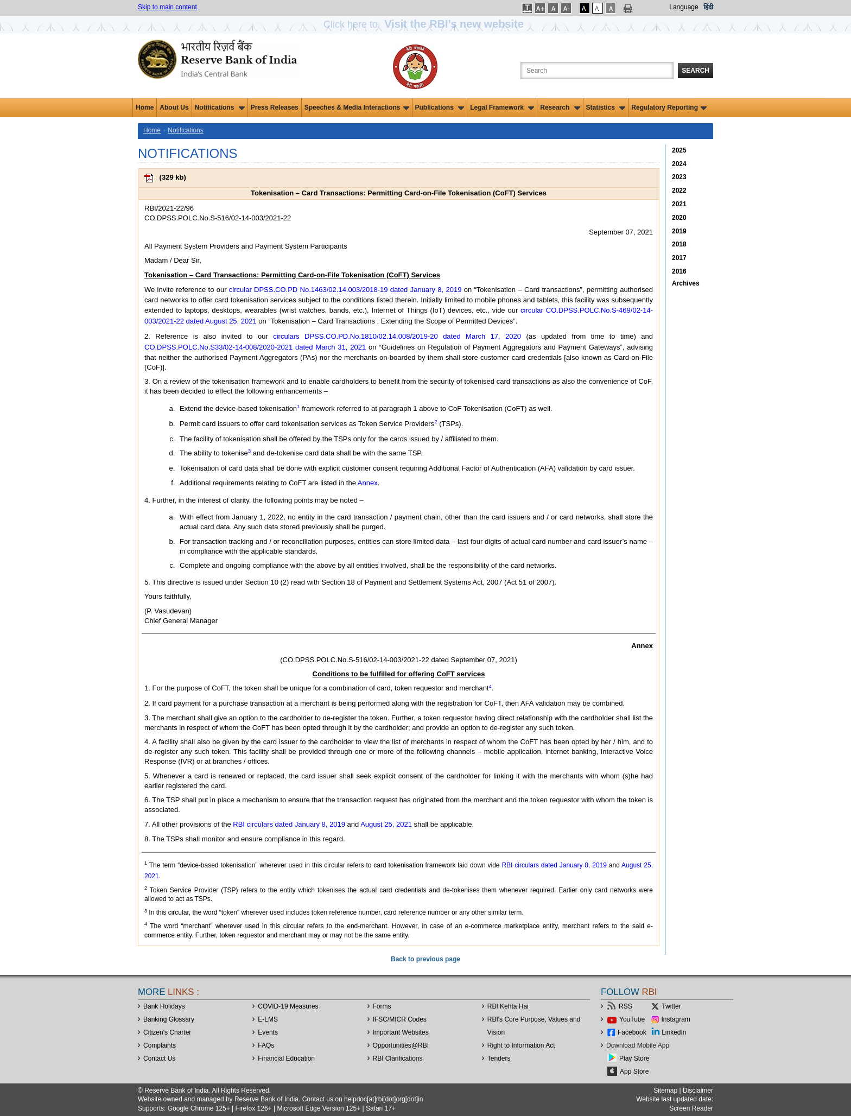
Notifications (220, 107)
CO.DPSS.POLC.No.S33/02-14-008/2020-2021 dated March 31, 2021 (255, 347)
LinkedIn (674, 1032)
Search (695, 70)
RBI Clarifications (398, 1058)
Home (145, 107)
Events (268, 1032)
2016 (679, 271)
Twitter (671, 1006)
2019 (679, 231)
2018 (679, 244)
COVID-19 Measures (288, 1006)
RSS (625, 1006)
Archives (686, 283)
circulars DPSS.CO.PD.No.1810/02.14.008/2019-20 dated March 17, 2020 (397, 336)
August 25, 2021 (386, 824)
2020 (679, 217)
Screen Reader (691, 1108)
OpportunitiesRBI (401, 1045)
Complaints (159, 1045)
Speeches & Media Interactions (356, 107)
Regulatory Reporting (669, 107)
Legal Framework (502, 107)
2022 (679, 190)
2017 (679, 258)
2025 (679, 150)
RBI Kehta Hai (508, 1006)
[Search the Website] (597, 70)
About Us (174, 107)
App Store (634, 1071)
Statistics (606, 107)
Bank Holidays (164, 1006)
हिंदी (708, 7)
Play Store (634, 1058)
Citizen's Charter (167, 1032)
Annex (368, 483)
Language (683, 7)
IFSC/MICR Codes (400, 1019)
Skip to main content (167, 7)
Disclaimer (698, 1090)
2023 (679, 177)
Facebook (632, 1032)
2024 (679, 164)
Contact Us (159, 1058)
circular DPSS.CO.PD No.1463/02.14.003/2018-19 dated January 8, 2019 (345, 290)
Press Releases (275, 107)
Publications (440, 107)
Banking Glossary (168, 1019)
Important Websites (401, 1032)
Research (560, 107)
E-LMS (268, 1019)
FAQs (266, 1045)
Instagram (676, 1019)
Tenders (499, 1058)
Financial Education (286, 1058)
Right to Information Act (521, 1045)
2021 (679, 204)
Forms (382, 1006)
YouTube (632, 1019)
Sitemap (665, 1090)
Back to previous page (425, 959)
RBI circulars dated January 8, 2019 (289, 824)
